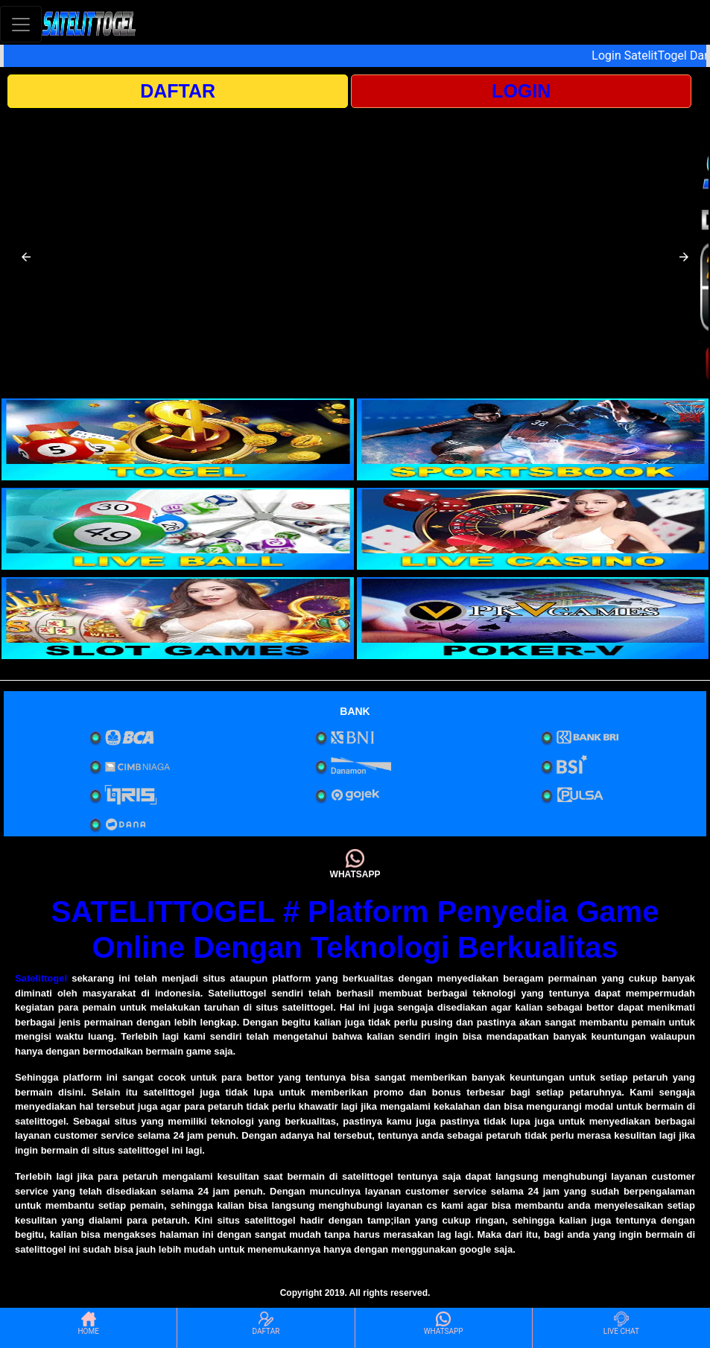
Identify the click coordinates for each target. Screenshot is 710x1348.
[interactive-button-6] (533, 618)
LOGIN (521, 90)
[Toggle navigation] (21, 24)
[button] (26, 257)
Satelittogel (41, 978)
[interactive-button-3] (177, 529)
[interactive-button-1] (177, 439)
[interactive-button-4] (533, 529)
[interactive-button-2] (533, 439)
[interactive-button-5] (177, 618)
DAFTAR (177, 90)
